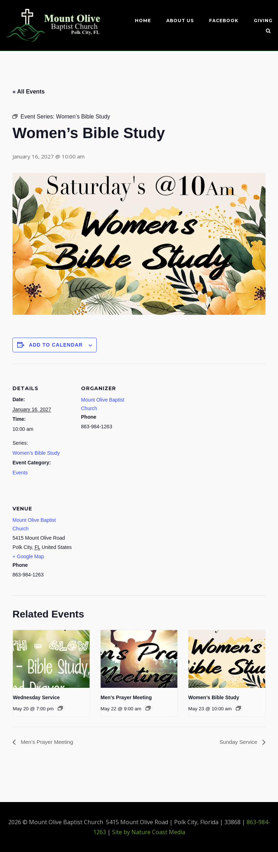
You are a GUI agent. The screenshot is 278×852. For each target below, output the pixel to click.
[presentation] (51, 659)
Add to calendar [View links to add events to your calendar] (56, 345)
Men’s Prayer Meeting (126, 697)
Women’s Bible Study (36, 452)
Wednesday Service (36, 697)
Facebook (223, 20)
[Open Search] (270, 31)
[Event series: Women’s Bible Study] (238, 708)
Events (20, 472)
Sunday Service (238, 742)
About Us (180, 20)
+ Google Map (28, 556)
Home (143, 20)
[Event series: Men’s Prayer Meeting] (148, 708)
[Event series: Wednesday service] (60, 708)
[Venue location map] (118, 532)
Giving (263, 20)
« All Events (28, 91)
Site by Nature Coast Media (148, 832)
